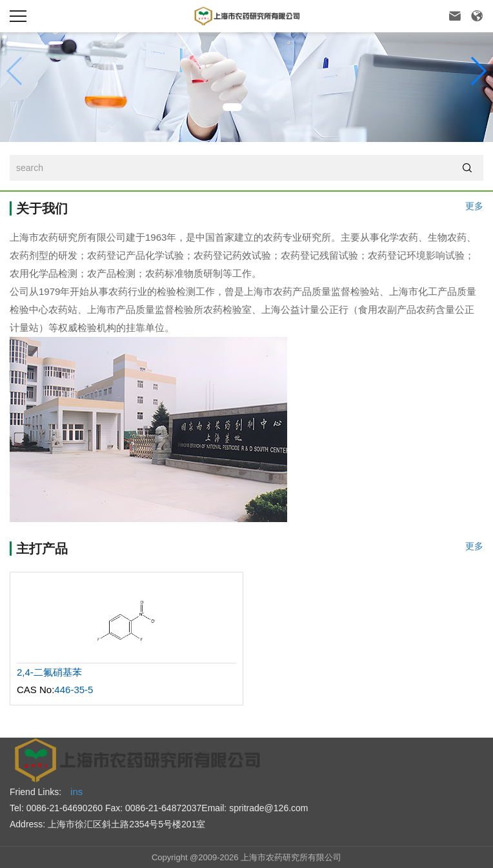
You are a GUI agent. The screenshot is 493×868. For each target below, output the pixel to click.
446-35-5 (73, 689)
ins (76, 791)
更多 (474, 206)
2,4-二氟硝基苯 (49, 672)
